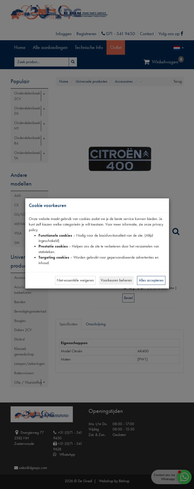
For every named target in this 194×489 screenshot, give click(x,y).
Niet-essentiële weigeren (75, 280)
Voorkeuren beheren (116, 280)
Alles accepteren (151, 280)
